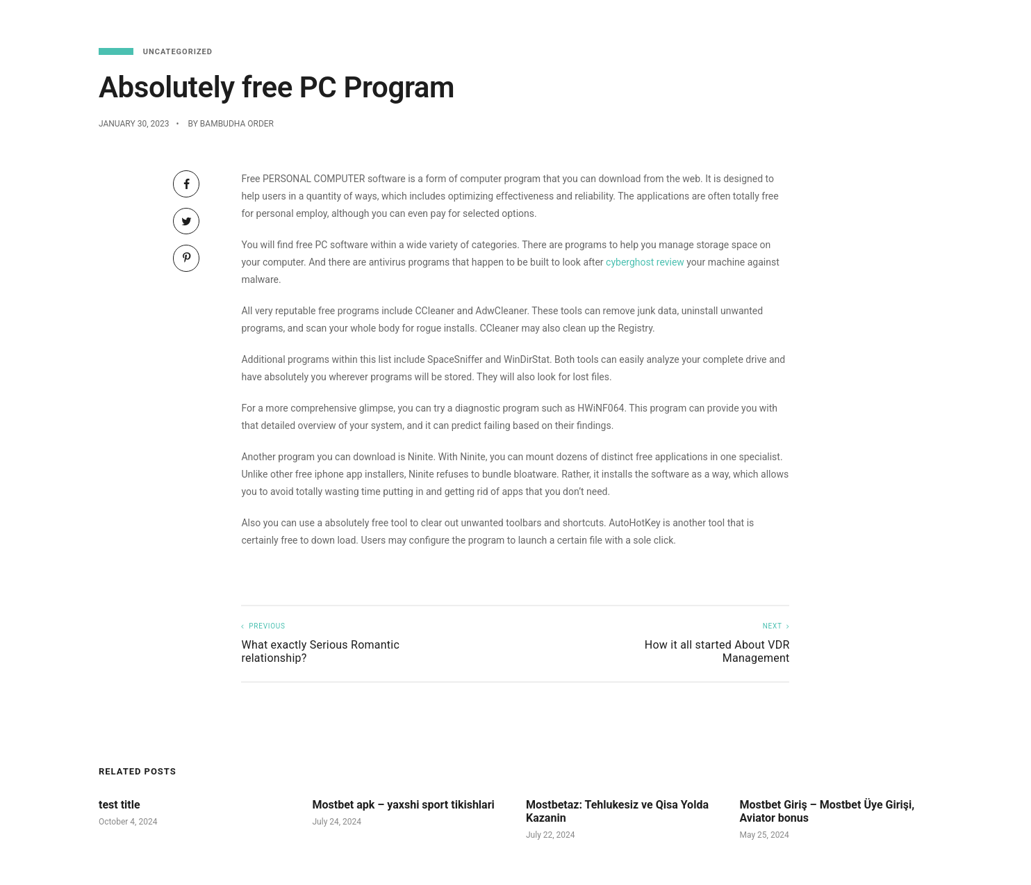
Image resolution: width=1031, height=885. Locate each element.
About (977, 21)
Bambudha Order (237, 124)
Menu (765, 21)
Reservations (833, 21)
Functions (915, 21)
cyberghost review (645, 262)
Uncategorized (178, 51)
